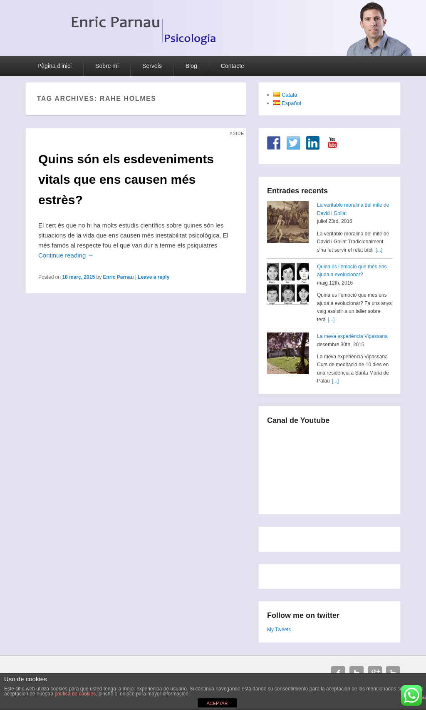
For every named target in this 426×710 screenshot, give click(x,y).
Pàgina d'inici (54, 65)
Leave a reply (153, 277)
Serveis (152, 65)
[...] (379, 250)
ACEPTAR (217, 703)
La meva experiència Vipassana (352, 336)
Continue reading (66, 255)
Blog (191, 65)
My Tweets (279, 629)
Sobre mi (107, 65)
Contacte (232, 65)
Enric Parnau (118, 277)
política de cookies (75, 694)
